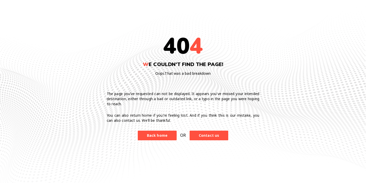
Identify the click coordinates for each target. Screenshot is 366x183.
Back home (157, 135)
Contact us (209, 135)
